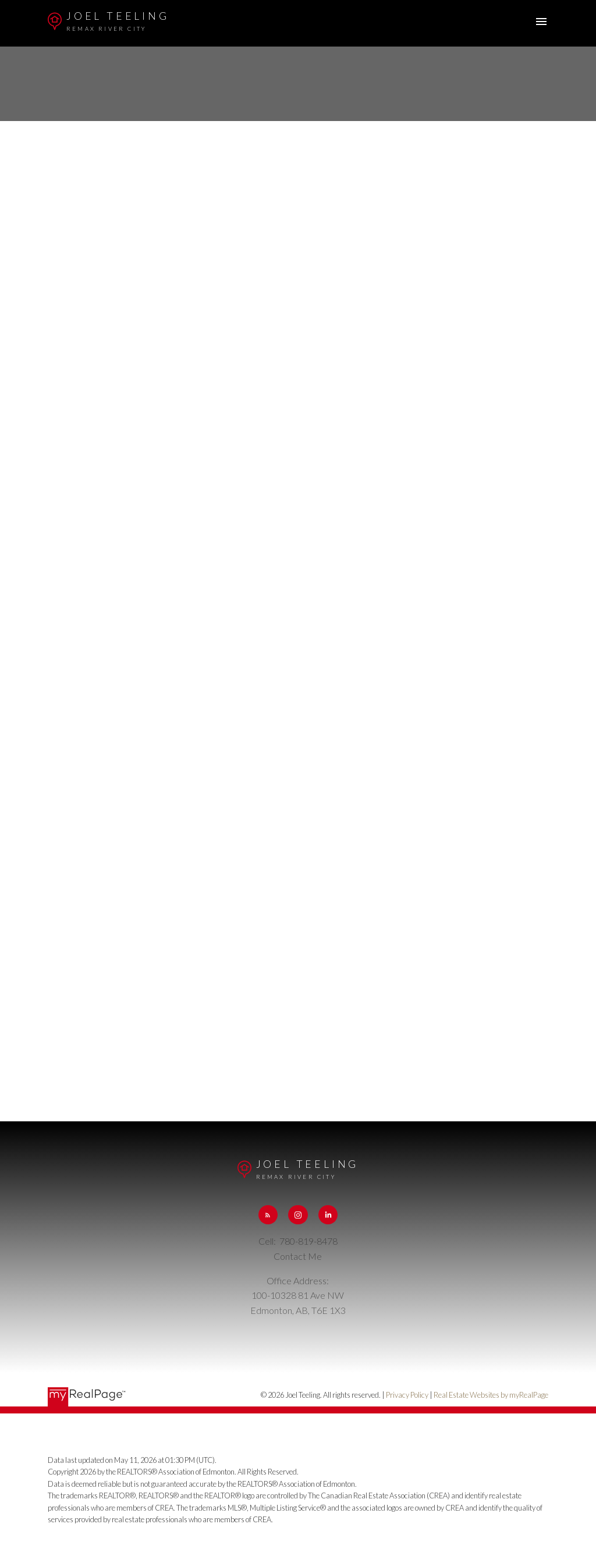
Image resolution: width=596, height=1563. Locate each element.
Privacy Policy (407, 1394)
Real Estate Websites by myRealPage (491, 1394)
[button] (268, 1214)
